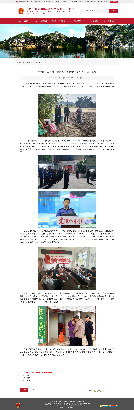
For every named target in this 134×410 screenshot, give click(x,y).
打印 (24, 390)
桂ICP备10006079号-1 (58, 405)
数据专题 (111, 21)
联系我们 (70, 401)
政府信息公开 (60, 21)
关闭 (31, 390)
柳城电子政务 (81, 1)
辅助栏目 (23, 41)
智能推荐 (38, 62)
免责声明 (58, 401)
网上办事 (77, 21)
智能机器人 (87, 1)
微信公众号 (74, 1)
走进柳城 (43, 21)
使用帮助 (64, 401)
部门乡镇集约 (94, 1)
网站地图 (52, 401)
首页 (26, 21)
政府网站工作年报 (79, 401)
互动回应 (94, 21)
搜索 (113, 10)
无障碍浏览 (100, 1)
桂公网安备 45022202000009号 (73, 405)
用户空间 (106, 1)
